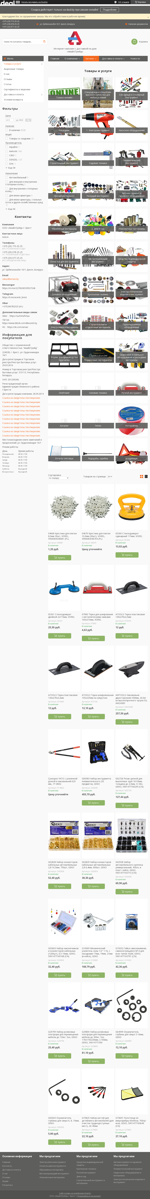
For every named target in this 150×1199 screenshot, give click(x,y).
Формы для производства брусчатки (64, 358)
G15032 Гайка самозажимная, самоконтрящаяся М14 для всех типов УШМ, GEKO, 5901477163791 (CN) (131, 952)
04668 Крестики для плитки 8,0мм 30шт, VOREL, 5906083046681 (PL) (62, 536)
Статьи (7, 84)
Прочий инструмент (64, 195)
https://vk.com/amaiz (17, 327)
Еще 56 (11, 209)
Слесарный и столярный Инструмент (131, 96)
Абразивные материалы (64, 228)
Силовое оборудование (64, 294)
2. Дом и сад (98, 228)
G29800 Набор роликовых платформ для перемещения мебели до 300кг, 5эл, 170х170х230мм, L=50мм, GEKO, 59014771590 (97, 1037)
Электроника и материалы (64, 327)
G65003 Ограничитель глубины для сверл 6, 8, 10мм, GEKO (63, 1121)
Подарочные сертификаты (98, 360)
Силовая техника (98, 392)
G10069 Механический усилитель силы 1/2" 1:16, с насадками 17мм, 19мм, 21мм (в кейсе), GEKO (97, 952)
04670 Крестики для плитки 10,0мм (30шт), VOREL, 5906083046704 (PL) (96, 536)
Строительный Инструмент (64, 163)
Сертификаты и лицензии (17, 89)
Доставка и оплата (14, 94)
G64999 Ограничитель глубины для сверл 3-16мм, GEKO (130, 1034)
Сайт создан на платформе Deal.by (75, 1193)
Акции (5, 1181)
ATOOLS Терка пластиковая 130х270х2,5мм (130, 615)
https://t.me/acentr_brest (14, 297)
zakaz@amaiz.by (10, 279)
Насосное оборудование (132, 130)
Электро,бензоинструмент (52, 1162)
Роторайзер (131, 425)
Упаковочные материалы (131, 228)
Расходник (64, 130)
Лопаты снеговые (64, 458)
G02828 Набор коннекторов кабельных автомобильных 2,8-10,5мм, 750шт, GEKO (62, 865)
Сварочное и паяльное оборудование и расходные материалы (131, 357)
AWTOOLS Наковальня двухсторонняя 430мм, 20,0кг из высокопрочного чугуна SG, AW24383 (131, 699)
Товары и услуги (12, 63)
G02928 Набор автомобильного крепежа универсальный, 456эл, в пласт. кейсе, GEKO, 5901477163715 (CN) (129, 867)
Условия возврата (13, 99)
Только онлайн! (64, 97)
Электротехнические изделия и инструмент (131, 293)
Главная (55, 58)
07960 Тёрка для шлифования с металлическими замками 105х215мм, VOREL (97, 617)
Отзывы (8, 79)
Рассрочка (7, 1185)
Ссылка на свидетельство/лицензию (21, 397)
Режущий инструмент (98, 195)
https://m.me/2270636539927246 (18, 288)
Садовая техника (98, 163)
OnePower (64, 392)
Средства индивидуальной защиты (131, 260)
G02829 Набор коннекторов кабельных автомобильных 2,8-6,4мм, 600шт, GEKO (96, 865)
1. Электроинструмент (98, 130)
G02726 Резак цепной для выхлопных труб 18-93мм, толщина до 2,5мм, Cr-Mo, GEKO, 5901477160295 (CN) (130, 782)
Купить (61, 557)
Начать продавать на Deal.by (34, 2)
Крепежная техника (98, 294)
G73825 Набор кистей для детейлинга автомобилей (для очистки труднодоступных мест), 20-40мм (98, 1122)
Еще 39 (11, 168)
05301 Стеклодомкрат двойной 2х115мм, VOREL (61, 615)
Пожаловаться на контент (89, 1196)
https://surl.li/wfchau (20, 315)
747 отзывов (123, 2)
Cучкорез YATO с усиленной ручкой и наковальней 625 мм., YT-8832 (62, 781)
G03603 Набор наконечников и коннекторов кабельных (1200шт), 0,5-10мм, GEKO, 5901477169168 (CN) (63, 952)
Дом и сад (81, 1176)
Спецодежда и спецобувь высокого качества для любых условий (98, 95)
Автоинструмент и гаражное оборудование (132, 194)
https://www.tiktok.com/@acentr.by (19, 323)
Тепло (98, 425)
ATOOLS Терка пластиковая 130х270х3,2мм (62, 696)
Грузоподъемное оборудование (132, 326)
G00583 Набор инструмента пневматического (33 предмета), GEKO (96, 781)
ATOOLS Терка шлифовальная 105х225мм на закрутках (98, 696)
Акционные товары (14, 68)
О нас (7, 74)
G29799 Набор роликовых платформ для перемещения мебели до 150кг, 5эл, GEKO (63, 1034)
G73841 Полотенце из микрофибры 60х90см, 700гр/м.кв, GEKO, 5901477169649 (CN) (131, 1122)
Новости (135, 58)
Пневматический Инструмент (131, 162)
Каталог (90, 58)
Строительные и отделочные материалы (98, 326)
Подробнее (109, 9)
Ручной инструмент (132, 392)
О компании (71, 58)
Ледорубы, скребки (98, 458)
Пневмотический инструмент (128, 1168)
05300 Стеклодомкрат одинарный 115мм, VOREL (129, 534)
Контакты (56, 64)
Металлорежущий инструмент (97, 260)
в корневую (132, 458)
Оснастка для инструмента (64, 261)
